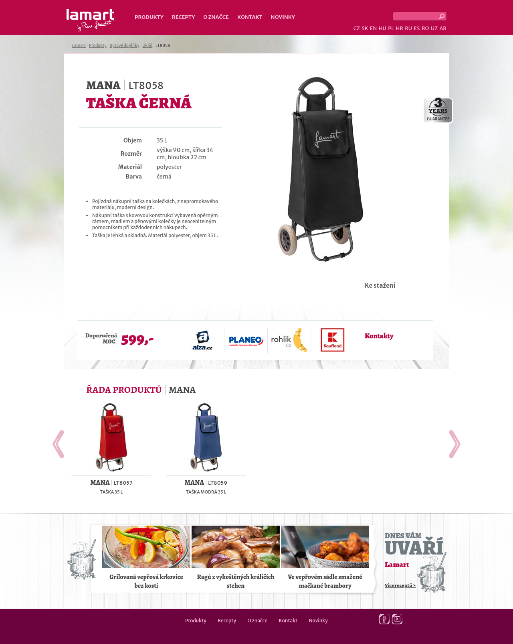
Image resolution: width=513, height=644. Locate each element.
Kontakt (250, 17)
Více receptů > (400, 585)
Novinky (283, 17)
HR (399, 28)
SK (365, 28)
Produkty (149, 17)
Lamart (90, 20)
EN (373, 28)
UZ (434, 28)
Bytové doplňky (124, 45)
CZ (356, 28)
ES (417, 28)
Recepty (183, 17)
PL (391, 28)
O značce (216, 17)
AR (442, 28)
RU (408, 28)
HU (382, 28)
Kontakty (379, 336)
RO (425, 28)
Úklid (147, 45)
